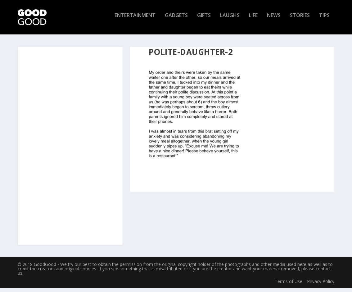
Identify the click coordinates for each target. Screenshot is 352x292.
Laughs (230, 20)
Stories (300, 20)
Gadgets (176, 20)
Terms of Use (288, 285)
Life (253, 20)
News (274, 20)
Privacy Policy (320, 285)
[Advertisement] (70, 150)
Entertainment (135, 20)
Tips (324, 20)
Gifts (204, 20)
